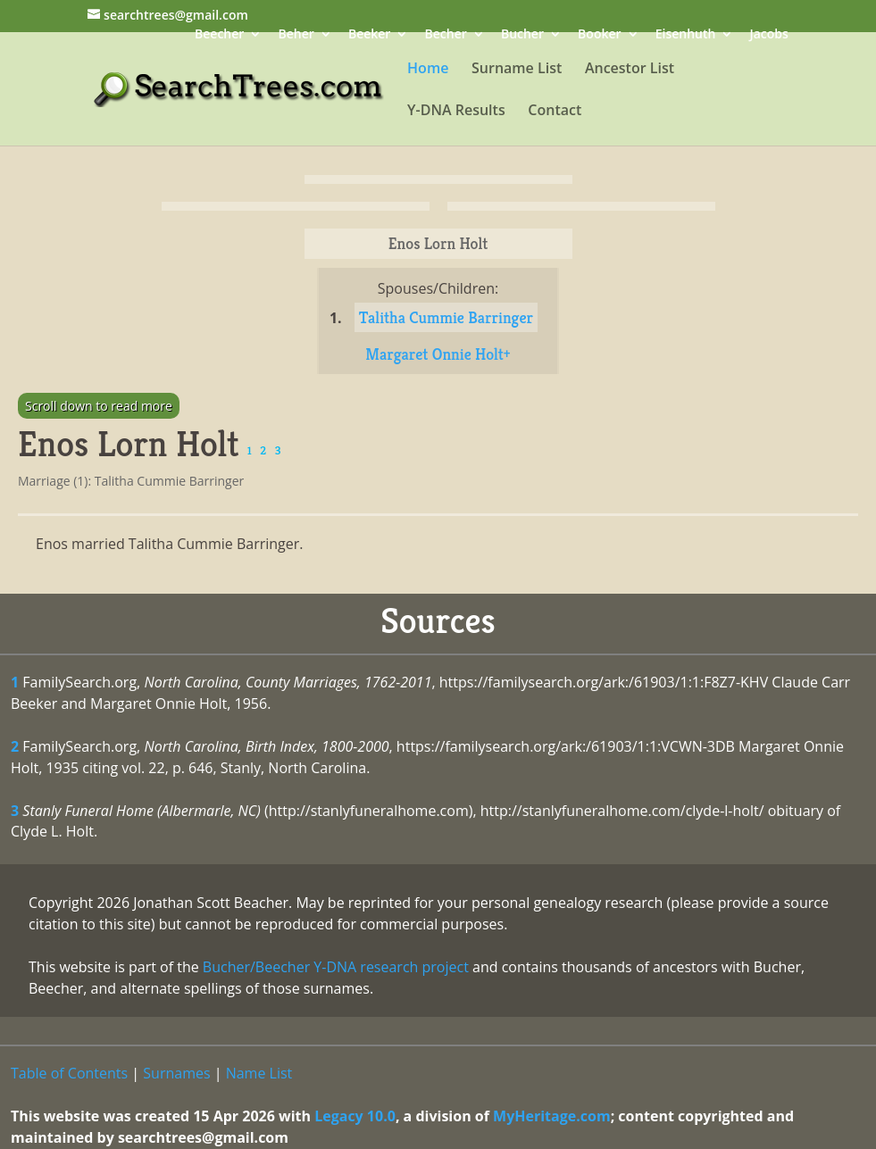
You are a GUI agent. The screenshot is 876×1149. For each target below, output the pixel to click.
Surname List (516, 70)
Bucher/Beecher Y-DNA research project (336, 967)
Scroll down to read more (98, 405)
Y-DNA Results (456, 112)
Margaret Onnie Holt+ (437, 354)
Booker (599, 35)
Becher (446, 35)
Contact (554, 112)
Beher (295, 35)
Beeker (369, 35)
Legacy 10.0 (355, 1116)
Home (427, 70)
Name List (259, 1073)
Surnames (176, 1073)
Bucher (522, 35)
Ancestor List (629, 70)
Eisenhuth (685, 35)
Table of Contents (69, 1073)
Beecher (219, 35)
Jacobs (769, 35)
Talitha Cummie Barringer (446, 317)
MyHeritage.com (552, 1116)
